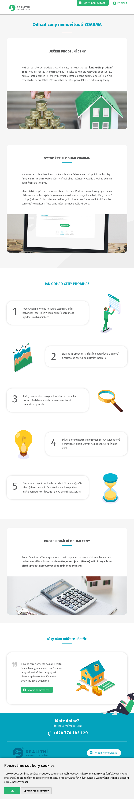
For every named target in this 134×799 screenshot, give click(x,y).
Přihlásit (122, 3)
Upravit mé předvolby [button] (36, 790)
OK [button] (12, 790)
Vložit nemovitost (94, 3)
